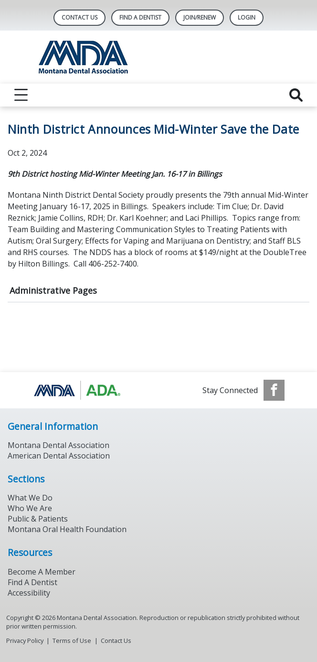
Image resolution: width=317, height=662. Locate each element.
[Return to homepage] (158, 57)
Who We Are (30, 508)
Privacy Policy (24, 640)
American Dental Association (59, 455)
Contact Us (79, 17)
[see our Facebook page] (274, 390)
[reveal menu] (21, 95)
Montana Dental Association (58, 445)
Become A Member (41, 571)
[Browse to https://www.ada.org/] (80, 390)
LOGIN (246, 17)
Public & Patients (38, 518)
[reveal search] (296, 95)
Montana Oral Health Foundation (67, 529)
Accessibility (29, 592)
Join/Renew (199, 17)
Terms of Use (72, 640)
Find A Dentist (140, 17)
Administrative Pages (53, 290)
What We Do (30, 497)
